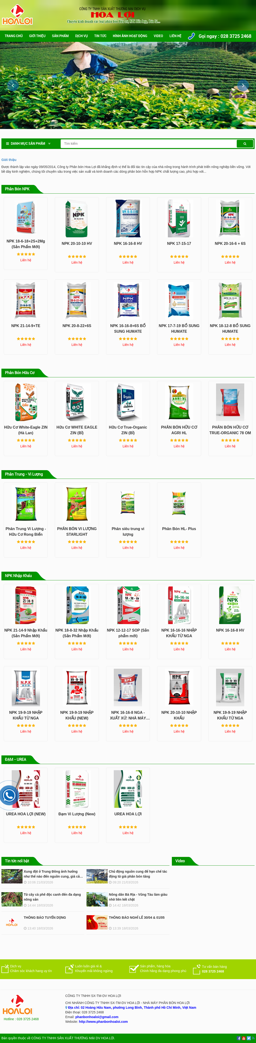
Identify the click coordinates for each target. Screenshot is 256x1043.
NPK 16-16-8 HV (128, 244)
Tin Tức (100, 36)
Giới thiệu (37, 36)
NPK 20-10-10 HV (77, 244)
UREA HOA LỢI (128, 814)
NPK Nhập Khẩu (18, 576)
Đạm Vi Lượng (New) (77, 814)
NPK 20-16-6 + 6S (230, 244)
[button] (243, 85)
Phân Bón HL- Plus (179, 529)
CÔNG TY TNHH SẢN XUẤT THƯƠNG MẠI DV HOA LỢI (72, 1038)
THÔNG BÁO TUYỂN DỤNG (45, 917)
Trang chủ (14, 36)
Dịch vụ (81, 36)
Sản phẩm (60, 36)
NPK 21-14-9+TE (25, 326)
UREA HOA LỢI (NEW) (26, 814)
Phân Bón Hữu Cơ (19, 373)
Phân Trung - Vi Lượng (24, 474)
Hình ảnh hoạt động (130, 36)
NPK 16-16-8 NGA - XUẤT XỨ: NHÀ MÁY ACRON (128, 718)
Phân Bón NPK (17, 189)
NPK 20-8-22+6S (77, 326)
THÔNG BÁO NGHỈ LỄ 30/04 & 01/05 (137, 917)
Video (158, 36)
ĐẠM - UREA (15, 759)
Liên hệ (175, 36)
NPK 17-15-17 (179, 244)
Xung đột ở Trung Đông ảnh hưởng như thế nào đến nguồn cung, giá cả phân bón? (52, 876)
